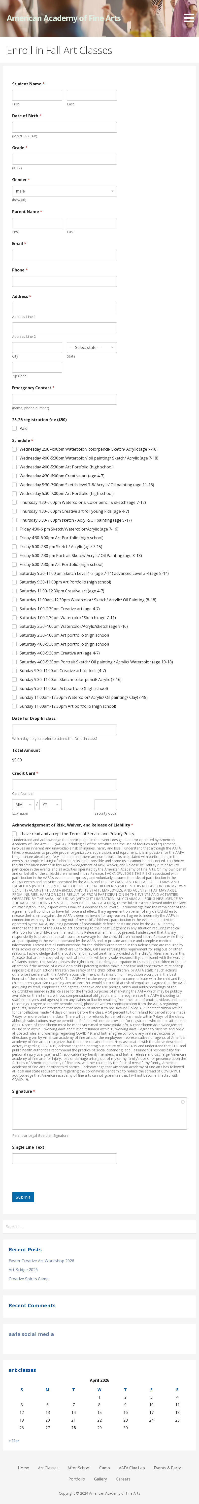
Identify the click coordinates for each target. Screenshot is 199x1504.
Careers (123, 1479)
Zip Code (19, 376)
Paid (24, 428)
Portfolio (76, 1479)
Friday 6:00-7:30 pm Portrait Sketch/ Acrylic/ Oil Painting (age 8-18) (81, 555)
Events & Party (167, 1468)
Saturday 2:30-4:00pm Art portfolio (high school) (64, 635)
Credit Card (25, 773)
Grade (20, 148)
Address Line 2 (24, 336)
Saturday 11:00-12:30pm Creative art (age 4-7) (62, 591)
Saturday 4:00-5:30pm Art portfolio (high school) (64, 644)
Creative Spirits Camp (29, 1279)
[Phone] (64, 281)
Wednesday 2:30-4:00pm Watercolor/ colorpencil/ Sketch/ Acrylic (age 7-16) (89, 449)
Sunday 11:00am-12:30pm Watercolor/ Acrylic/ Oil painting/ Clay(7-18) (84, 697)
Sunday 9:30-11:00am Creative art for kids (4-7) (63, 670)
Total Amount (26, 750)
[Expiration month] (23, 804)
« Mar (14, 1441)
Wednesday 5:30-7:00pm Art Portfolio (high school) (67, 493)
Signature (23, 1091)
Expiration (20, 813)
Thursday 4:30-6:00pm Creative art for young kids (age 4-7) (74, 511)
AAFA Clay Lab (132, 1468)
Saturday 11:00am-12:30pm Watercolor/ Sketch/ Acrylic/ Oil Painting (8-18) (88, 600)
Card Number (23, 793)
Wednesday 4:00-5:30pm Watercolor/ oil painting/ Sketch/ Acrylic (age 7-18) (89, 458)
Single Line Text (28, 1147)
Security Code (106, 813)
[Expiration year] (50, 804)
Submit (23, 1197)
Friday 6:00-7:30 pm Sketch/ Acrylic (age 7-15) (61, 546)
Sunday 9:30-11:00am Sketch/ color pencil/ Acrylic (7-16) (71, 679)
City (15, 356)
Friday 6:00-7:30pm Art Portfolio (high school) (61, 564)
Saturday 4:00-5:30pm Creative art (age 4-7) (60, 653)
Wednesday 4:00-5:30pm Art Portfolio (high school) (67, 467)
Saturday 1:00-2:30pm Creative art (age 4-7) (60, 608)
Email (19, 243)
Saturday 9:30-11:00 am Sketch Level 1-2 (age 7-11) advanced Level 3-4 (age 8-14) (94, 573)
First (15, 104)
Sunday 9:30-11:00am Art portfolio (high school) (64, 688)
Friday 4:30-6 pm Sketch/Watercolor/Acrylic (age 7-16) (69, 529)
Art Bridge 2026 (23, 1269)
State (71, 356)
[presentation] (50, 1188)
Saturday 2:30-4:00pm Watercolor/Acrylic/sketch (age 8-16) (74, 626)
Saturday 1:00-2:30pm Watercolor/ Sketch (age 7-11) (68, 617)
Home (23, 1468)
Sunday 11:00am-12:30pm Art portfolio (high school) (68, 706)
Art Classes (48, 1468)
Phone (20, 270)
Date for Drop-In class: (34, 718)
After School (78, 1468)
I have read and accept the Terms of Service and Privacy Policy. (77, 833)
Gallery (100, 1479)
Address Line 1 (24, 317)
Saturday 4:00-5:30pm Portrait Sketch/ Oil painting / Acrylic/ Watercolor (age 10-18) (96, 662)
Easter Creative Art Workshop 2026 (41, 1260)
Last (70, 104)
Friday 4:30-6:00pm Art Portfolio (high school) (61, 537)
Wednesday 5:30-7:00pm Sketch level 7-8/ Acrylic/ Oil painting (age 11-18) (87, 484)
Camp (104, 1468)
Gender (21, 179)
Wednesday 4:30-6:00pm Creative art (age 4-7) (62, 476)
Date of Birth (26, 116)
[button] (191, 12)
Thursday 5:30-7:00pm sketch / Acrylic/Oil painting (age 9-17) (76, 520)
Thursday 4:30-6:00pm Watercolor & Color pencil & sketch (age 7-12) (83, 502)
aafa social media (31, 1334)
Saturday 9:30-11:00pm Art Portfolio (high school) (65, 582)
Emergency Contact (33, 388)
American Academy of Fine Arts (64, 18)
